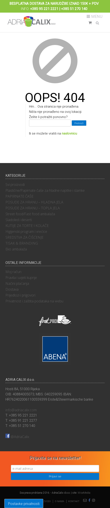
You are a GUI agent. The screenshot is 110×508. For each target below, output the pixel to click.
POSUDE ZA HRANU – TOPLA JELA (32, 208)
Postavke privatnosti (24, 504)
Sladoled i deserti (18, 219)
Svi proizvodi (15, 184)
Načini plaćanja (17, 283)
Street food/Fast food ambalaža (30, 214)
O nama (59, 501)
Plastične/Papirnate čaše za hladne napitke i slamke (45, 190)
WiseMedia (84, 492)
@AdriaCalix (17, 436)
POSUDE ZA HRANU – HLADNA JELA (34, 202)
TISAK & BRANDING (21, 243)
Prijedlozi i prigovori (20, 295)
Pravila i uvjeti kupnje (21, 277)
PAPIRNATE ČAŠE (19, 196)
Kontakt (73, 501)
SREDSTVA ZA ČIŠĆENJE (24, 237)
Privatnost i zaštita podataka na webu (34, 301)
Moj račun (13, 271)
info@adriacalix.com (21, 410)
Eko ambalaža (16, 249)
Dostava (12, 289)
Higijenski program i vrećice (26, 231)
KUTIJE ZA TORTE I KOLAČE (27, 225)
